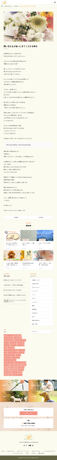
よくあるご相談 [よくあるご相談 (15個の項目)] (17, 337)
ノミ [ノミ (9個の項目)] (5, 352)
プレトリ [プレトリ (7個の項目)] (18, 355)
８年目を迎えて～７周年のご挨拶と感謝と (13, 285)
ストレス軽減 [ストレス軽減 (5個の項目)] (21, 345)
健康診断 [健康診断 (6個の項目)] (6, 367)
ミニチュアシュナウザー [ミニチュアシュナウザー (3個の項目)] (10, 360)
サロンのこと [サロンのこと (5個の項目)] (13, 342)
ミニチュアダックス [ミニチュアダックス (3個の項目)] (9, 362)
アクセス (33, 453)
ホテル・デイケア (36, 451)
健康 (33, 305)
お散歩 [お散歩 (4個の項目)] (15, 335)
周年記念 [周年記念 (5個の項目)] (12, 367)
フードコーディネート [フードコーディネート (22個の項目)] (9, 355)
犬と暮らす (8, 40)
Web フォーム (28, 413)
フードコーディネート (18, 453)
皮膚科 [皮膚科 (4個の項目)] (5, 374)
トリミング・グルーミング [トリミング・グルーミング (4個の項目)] (10, 350)
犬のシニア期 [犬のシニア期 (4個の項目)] (7, 372)
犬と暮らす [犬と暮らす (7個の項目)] (20, 369)
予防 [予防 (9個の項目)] (12, 365)
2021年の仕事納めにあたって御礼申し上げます (15, 295)
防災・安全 (34, 324)
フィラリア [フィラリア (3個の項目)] (21, 352)
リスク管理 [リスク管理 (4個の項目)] (7, 365)
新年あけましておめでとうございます (12, 280)
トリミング (34, 291)
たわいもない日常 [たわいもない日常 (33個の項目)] (8, 337)
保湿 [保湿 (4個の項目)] (19, 365)
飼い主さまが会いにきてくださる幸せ (12, 290)
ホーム (3, 451)
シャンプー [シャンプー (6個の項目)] (7, 345)
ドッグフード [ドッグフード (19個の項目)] (21, 350)
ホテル (33, 298)
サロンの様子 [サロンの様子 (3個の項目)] (21, 342)
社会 (33, 316)
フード (33, 294)
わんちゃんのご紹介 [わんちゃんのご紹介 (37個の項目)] (9, 340)
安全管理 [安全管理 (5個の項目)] (6, 369)
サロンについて (35, 287)
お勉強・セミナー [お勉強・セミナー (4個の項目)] (8, 335)
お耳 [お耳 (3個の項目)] (20, 335)
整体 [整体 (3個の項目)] (11, 369)
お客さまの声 (35, 283)
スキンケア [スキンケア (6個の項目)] (13, 345)
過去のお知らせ (35, 320)
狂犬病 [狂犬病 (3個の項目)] (20, 372)
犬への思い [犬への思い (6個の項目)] (14, 372)
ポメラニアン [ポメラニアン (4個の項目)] (7, 357)
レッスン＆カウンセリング (49, 451)
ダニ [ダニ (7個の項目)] (5, 347)
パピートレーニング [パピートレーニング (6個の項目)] (12, 352)
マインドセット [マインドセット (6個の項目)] (15, 357)
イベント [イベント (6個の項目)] (6, 342)
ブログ (27, 453)
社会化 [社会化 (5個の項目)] (10, 374)
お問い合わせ (41, 453)
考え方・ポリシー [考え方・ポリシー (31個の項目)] (18, 374)
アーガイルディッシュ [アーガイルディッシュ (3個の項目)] (20, 340)
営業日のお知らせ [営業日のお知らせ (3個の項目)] (20, 367)
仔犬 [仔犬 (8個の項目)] (16, 365)
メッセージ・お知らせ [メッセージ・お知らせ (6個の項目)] (20, 362)
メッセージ (34, 302)
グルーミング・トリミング (23, 451)
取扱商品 (34, 309)
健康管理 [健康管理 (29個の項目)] (24, 365)
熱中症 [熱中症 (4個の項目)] (15, 369)
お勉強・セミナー (36, 280)
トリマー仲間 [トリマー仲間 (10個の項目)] (11, 347)
